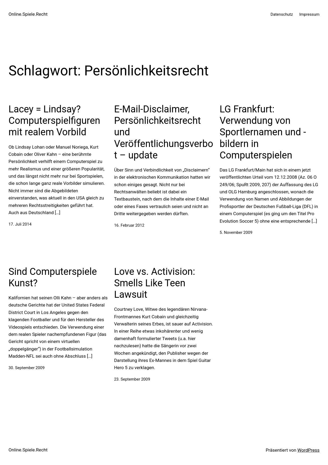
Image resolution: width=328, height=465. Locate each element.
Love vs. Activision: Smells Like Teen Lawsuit (154, 283)
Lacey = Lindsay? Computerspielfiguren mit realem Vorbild (54, 121)
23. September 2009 (132, 379)
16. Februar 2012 (129, 225)
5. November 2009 (236, 232)
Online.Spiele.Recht (28, 14)
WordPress (308, 450)
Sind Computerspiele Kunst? (53, 277)
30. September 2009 (27, 367)
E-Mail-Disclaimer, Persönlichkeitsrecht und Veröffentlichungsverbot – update (163, 132)
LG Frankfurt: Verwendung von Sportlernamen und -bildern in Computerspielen (263, 132)
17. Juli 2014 (20, 224)
